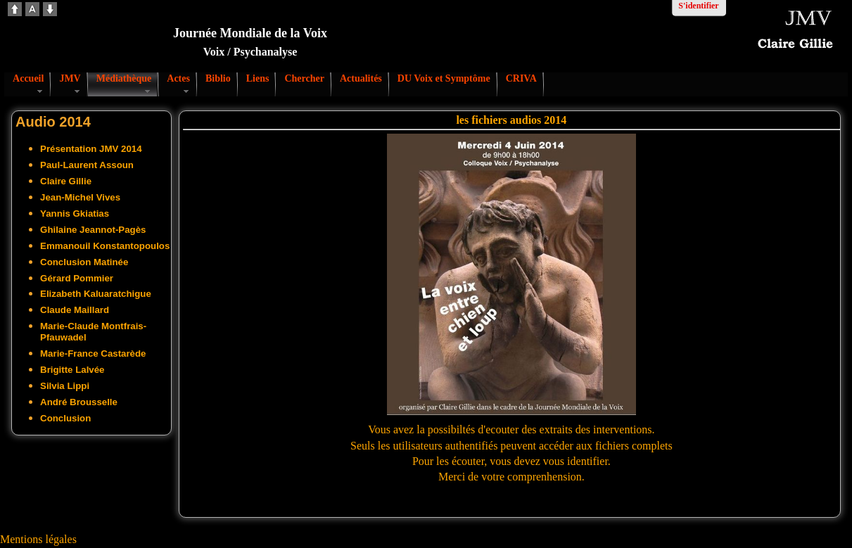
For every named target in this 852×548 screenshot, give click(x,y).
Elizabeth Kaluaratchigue (95, 293)
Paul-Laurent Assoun (87, 165)
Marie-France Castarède (93, 353)
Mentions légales (38, 539)
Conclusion (65, 418)
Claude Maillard (74, 310)
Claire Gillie (65, 181)
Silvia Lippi (64, 386)
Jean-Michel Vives (80, 197)
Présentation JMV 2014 (91, 149)
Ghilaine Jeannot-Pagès (93, 229)
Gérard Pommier (76, 278)
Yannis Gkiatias (74, 213)
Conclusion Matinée (84, 262)
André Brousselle (78, 402)
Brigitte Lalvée (72, 369)
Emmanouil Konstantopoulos (105, 246)
